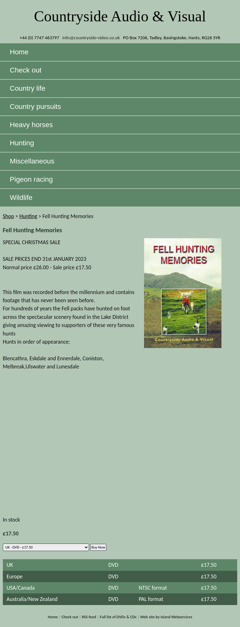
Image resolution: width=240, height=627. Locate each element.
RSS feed (89, 616)
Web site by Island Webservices (166, 616)
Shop (8, 216)
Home (53, 616)
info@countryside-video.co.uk (91, 37)
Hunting (28, 216)
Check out (70, 616)
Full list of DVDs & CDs (118, 616)
